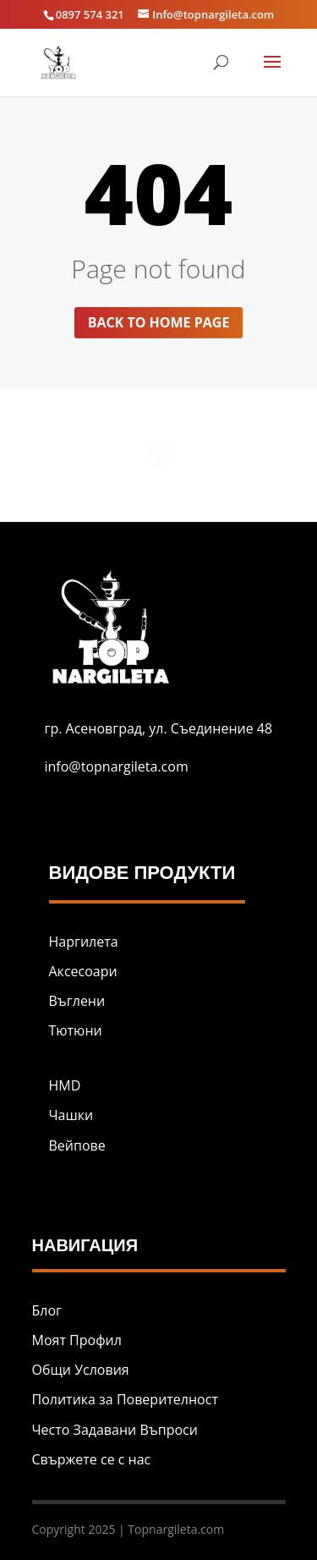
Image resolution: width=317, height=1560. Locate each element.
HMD (65, 1085)
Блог (47, 1310)
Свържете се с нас (91, 1459)
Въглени (77, 1000)
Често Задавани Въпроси (115, 1429)
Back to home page (159, 322)
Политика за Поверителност (125, 1399)
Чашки (71, 1115)
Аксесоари (83, 971)
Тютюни (75, 1030)
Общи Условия (80, 1369)
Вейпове (77, 1145)
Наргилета (83, 941)
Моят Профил (77, 1340)
